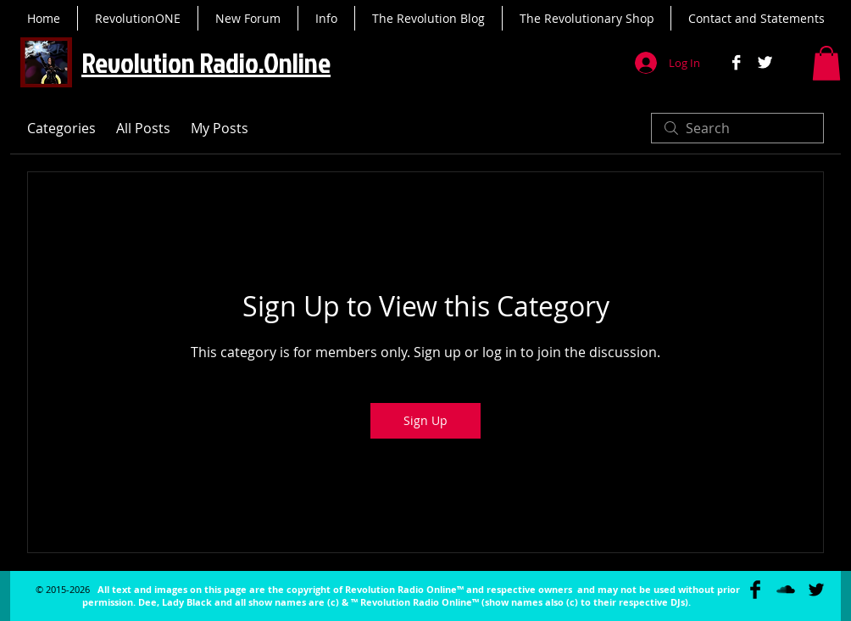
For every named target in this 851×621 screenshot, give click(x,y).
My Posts (219, 128)
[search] (737, 128)
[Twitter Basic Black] (816, 589)
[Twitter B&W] (765, 62)
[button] (826, 63)
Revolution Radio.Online (206, 62)
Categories (61, 128)
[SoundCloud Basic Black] (785, 589)
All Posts (143, 128)
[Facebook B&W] (736, 62)
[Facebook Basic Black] (755, 589)
